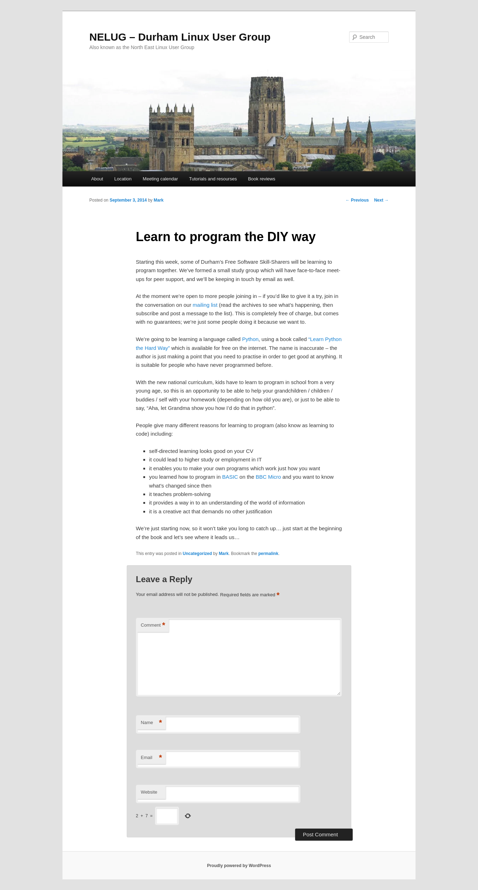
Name (151, 723)
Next (381, 200)
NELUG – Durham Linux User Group (179, 37)
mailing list (205, 305)
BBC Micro (268, 477)
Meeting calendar (160, 178)
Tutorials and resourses (213, 178)
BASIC (230, 477)
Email (151, 758)
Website (149, 792)
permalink (268, 553)
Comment (153, 625)
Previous (357, 200)
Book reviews (261, 178)
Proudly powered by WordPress (239, 865)
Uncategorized (197, 553)
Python (250, 339)
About (97, 178)
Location (123, 178)
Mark (158, 200)
